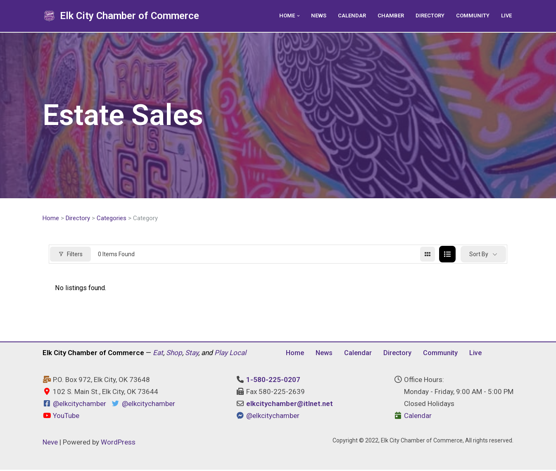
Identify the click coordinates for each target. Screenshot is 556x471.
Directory (428, 15)
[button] (292, 15)
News (314, 15)
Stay (191, 354)
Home (51, 218)
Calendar (347, 15)
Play (221, 354)
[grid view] (427, 255)
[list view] (447, 255)
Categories (111, 218)
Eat (158, 354)
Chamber (387, 15)
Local (237, 354)
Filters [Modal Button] (70, 254)
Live (506, 15)
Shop (174, 354)
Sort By (478, 254)
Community (472, 15)
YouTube (61, 417)
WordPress (118, 443)
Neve (50, 443)
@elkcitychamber (79, 405)
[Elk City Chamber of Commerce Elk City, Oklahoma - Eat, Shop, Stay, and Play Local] (121, 15)
